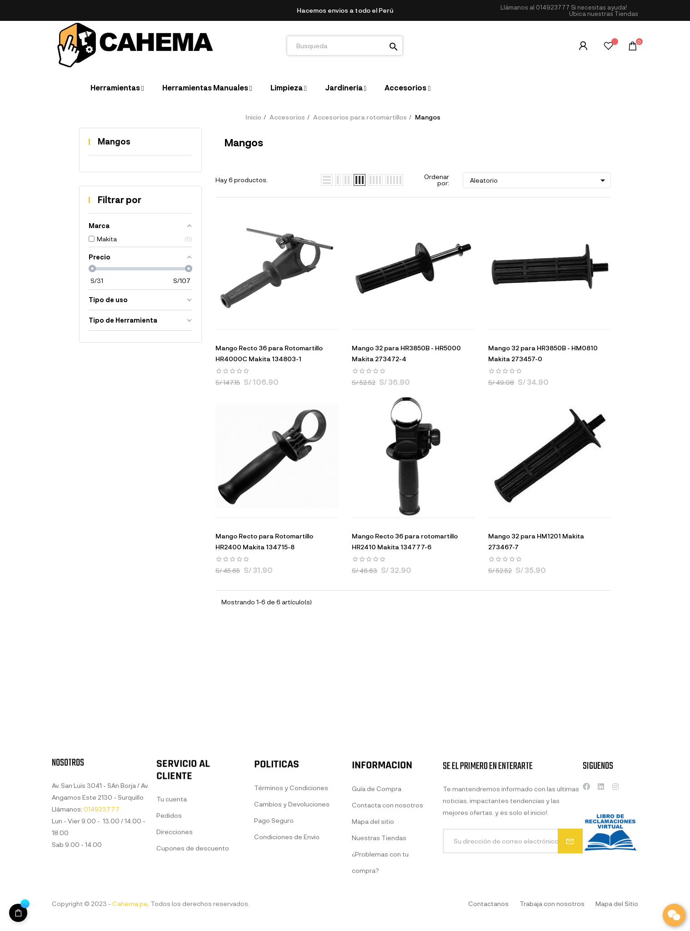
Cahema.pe (130, 903)
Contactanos (488, 903)
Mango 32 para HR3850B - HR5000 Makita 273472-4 (406, 353)
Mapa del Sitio (616, 903)
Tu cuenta (171, 882)
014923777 (553, 7)
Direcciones (174, 915)
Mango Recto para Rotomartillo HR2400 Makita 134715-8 (264, 541)
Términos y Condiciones (291, 881)
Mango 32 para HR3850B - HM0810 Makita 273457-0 (543, 353)
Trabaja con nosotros (552, 903)
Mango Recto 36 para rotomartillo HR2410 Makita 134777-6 (405, 541)
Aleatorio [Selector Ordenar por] (539, 180)
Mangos (114, 141)
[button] (603, 14)
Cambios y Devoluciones (292, 897)
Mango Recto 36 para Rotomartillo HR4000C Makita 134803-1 (269, 353)
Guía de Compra (376, 890)
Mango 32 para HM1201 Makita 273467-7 (536, 541)
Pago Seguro (274, 913)
